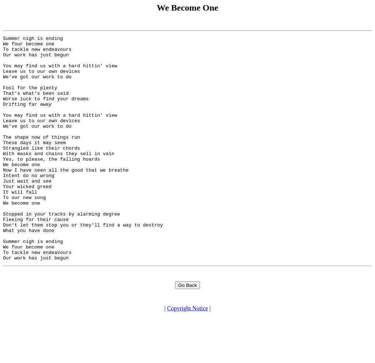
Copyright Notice (187, 356)
